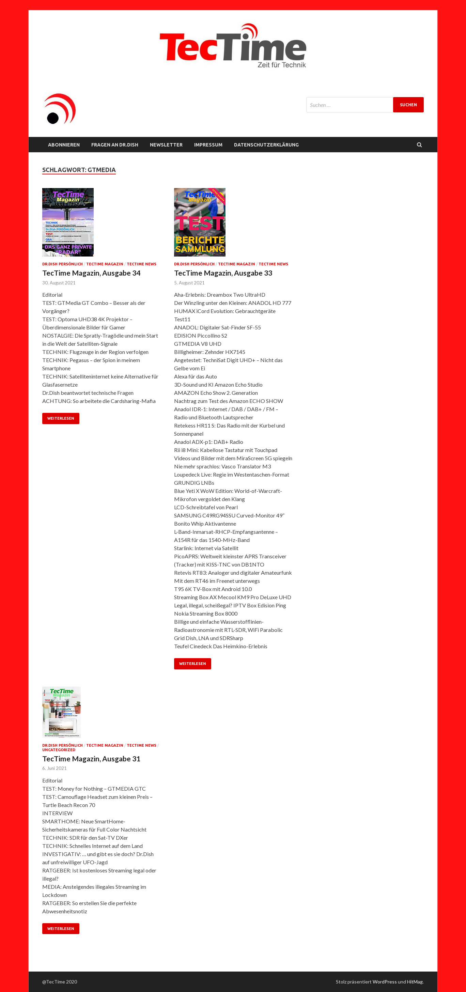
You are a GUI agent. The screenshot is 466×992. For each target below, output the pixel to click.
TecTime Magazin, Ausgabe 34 (91, 272)
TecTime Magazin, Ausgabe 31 (91, 758)
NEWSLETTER (166, 145)
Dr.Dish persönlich (62, 264)
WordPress (385, 982)
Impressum (208, 145)
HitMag (415, 982)
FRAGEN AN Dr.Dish (114, 145)
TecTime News (141, 264)
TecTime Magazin (104, 264)
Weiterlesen (60, 418)
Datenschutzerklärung (266, 145)
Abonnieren (64, 145)
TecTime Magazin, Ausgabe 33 (223, 272)
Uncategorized (58, 750)
